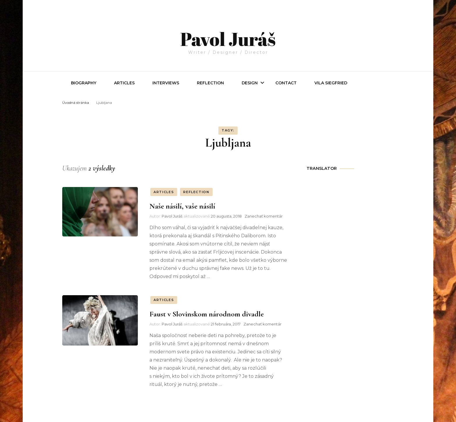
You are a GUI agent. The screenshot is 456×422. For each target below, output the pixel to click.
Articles (124, 83)
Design (250, 83)
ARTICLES (164, 192)
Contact (286, 83)
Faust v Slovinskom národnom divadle (206, 313)
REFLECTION (210, 83)
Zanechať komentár (264, 216)
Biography (83, 83)
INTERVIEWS (165, 83)
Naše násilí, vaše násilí (182, 206)
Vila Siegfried (330, 83)
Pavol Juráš (228, 32)
